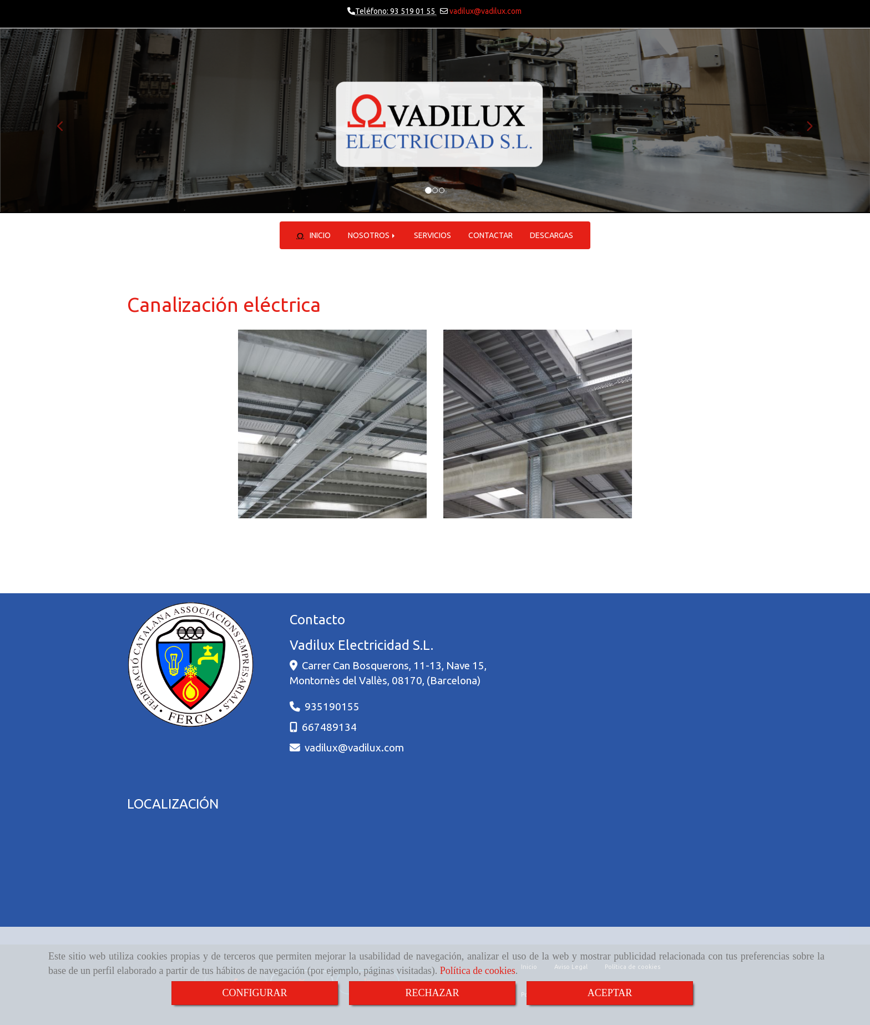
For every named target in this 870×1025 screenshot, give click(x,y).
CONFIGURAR (254, 992)
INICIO (313, 235)
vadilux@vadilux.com (485, 11)
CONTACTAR (490, 235)
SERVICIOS (432, 235)
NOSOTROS (372, 235)
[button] (65, 120)
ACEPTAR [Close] (610, 992)
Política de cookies (477, 970)
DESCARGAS (551, 235)
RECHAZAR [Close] (432, 992)
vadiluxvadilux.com (354, 747)
